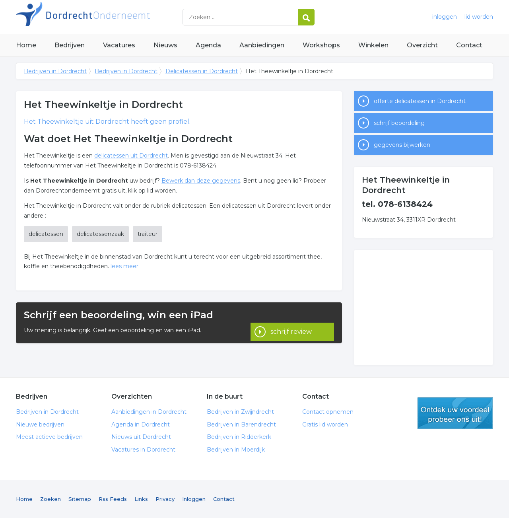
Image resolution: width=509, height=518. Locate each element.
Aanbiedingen (261, 45)
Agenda (208, 45)
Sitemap (79, 499)
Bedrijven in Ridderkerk (239, 436)
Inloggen (194, 499)
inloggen (444, 16)
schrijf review (291, 322)
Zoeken (50, 499)
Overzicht (422, 45)
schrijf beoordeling (399, 123)
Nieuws (165, 45)
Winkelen (373, 45)
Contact (469, 45)
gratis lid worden (455, 413)
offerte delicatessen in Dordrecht (420, 101)
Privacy (165, 499)
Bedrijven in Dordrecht (115, 17)
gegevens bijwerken (402, 144)
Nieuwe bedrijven (40, 424)
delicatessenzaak (100, 234)
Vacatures (119, 45)
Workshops (321, 45)
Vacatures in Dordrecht (143, 449)
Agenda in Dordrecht (140, 424)
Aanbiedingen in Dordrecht (149, 411)
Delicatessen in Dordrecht (201, 71)
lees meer (124, 266)
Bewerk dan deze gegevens (200, 180)
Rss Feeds (113, 499)
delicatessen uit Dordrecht (131, 155)
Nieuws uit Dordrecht (141, 436)
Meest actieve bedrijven (49, 436)
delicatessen (46, 234)
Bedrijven (69, 45)
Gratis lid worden (325, 424)
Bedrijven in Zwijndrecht (240, 411)
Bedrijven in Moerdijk (236, 449)
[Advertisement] (423, 307)
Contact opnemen (328, 411)
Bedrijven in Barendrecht (241, 424)
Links (141, 499)
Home (26, 45)
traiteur (147, 234)
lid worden (478, 16)
